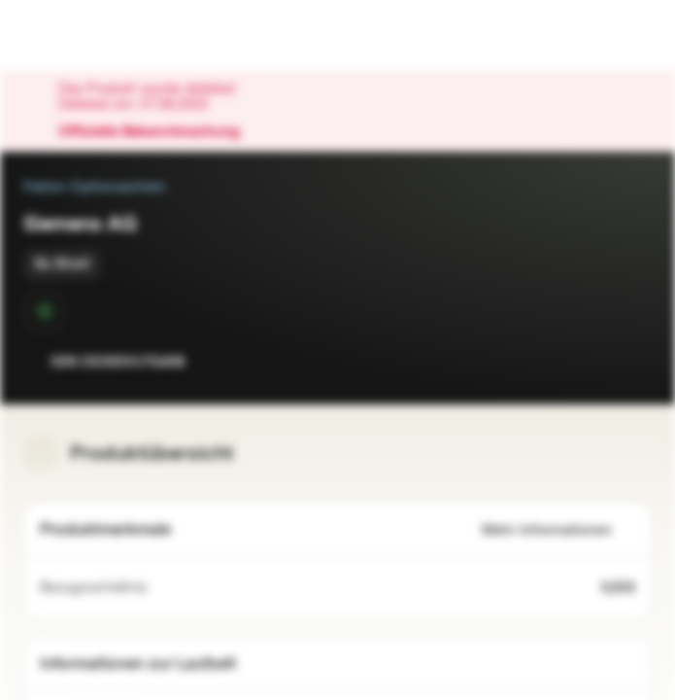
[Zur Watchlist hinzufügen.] (593, 361)
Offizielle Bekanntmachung (158, 132)
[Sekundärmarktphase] (44, 311)
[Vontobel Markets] (76, 35)
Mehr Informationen (558, 530)
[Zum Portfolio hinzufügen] (632, 361)
